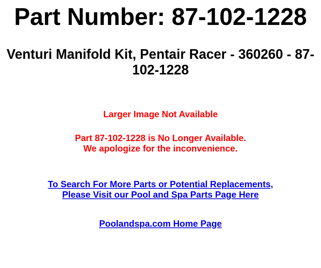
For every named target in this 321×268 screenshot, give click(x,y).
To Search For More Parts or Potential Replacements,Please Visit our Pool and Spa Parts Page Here (160, 189)
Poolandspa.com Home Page (160, 223)
